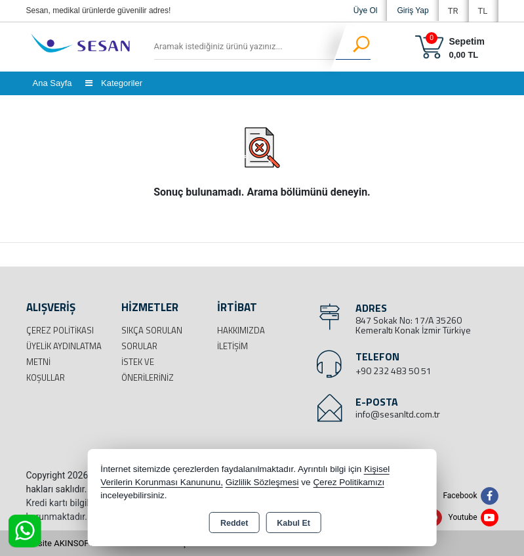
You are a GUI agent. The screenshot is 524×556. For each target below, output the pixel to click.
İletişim (232, 346)
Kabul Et (293, 523)
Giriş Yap (412, 10)
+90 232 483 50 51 (393, 370)
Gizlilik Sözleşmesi (262, 482)
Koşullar (45, 377)
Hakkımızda (241, 330)
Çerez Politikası (60, 330)
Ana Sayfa (52, 83)
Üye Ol (365, 10)
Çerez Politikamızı (348, 482)
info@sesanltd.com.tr (397, 414)
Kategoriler (113, 83)
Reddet (234, 523)
